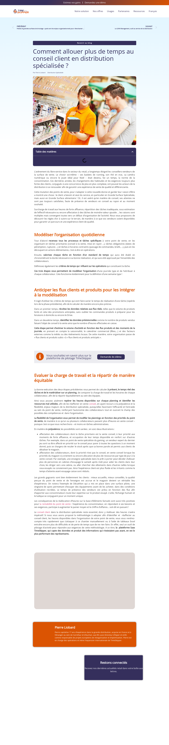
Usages (110, 11)
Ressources (139, 11)
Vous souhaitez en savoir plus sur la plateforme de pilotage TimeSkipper (69, 357)
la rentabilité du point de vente (55, 504)
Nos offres (98, 11)
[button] (132, 152)
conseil (92, 403)
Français (153, 11)
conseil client (43, 512)
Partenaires (123, 11)
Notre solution (82, 11)
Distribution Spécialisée (55, 72)
